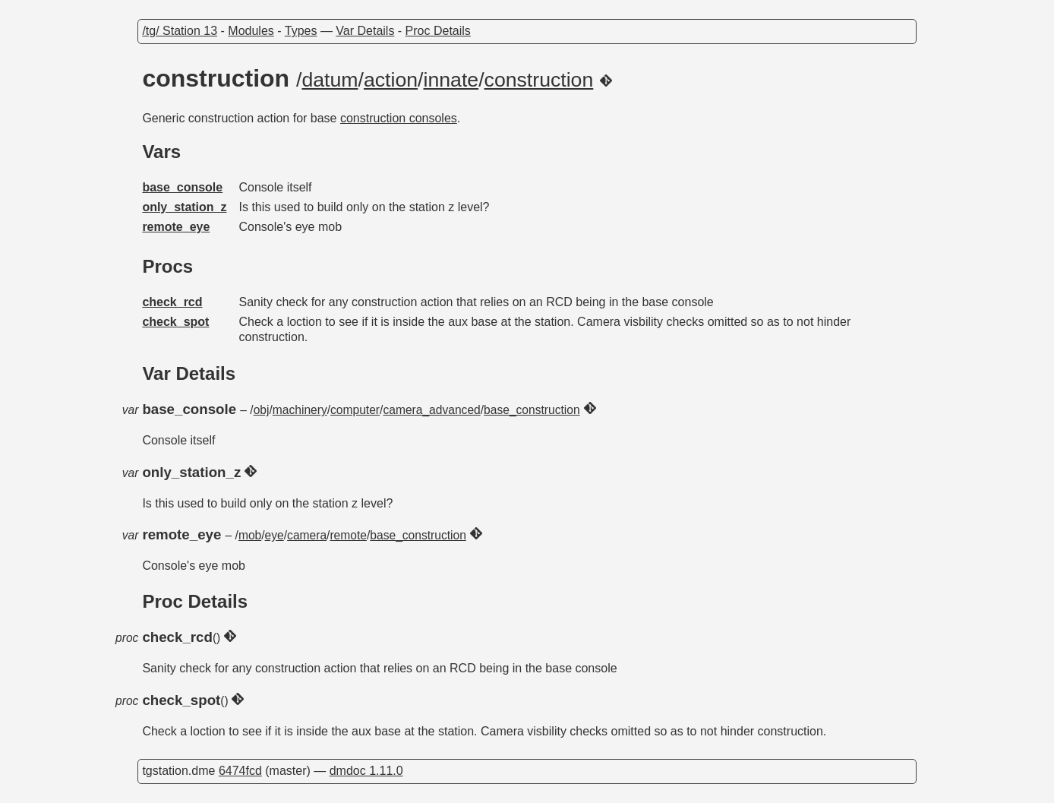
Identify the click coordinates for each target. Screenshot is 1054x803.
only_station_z (184, 207)
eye (274, 535)
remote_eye (176, 226)
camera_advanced (431, 409)
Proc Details (438, 30)
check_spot (175, 321)
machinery (300, 409)
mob (249, 535)
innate (451, 79)
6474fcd (240, 770)
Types (301, 30)
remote (348, 535)
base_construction (532, 409)
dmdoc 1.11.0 (366, 770)
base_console (182, 187)
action (391, 79)
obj (262, 409)
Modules (250, 30)
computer (355, 409)
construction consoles (398, 118)
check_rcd (172, 302)
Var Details (365, 30)
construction (539, 79)
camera (307, 535)
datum (329, 79)
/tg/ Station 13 (179, 30)
